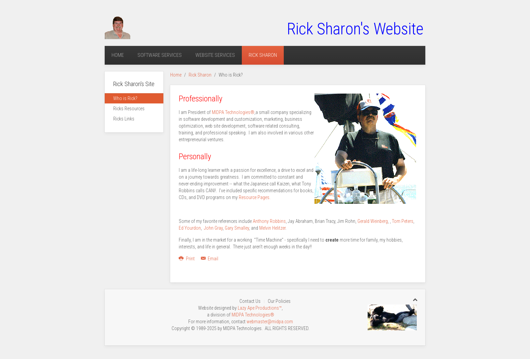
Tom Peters (402, 221)
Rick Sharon (263, 55)
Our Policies (279, 301)
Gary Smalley (237, 228)
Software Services (159, 55)
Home (118, 55)
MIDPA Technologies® (233, 112)
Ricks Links (123, 118)
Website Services (215, 55)
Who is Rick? (125, 98)
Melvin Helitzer (272, 228)
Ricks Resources (129, 108)
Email (210, 258)
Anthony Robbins (269, 221)
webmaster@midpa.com (270, 321)
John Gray (213, 228)
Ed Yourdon (190, 228)
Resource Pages (254, 197)
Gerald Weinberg (372, 221)
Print (187, 258)
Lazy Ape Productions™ (260, 308)
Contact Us (250, 301)
